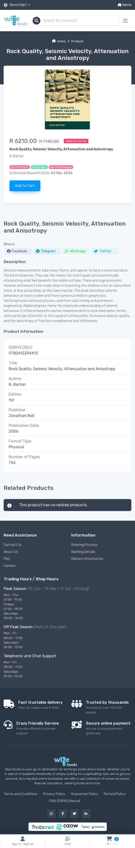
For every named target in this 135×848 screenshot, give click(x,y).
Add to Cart (25, 186)
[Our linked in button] (86, 813)
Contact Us (12, 545)
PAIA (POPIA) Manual (64, 801)
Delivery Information (87, 559)
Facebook (17, 251)
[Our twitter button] (74, 813)
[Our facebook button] (62, 813)
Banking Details (83, 552)
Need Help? (15, 5)
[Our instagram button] (51, 813)
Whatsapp (75, 251)
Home (124, 5)
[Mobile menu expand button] (125, 20)
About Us (11, 552)
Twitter (102, 251)
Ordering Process (84, 545)
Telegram (46, 251)
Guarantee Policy (84, 794)
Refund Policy (115, 794)
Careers (10, 566)
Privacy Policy (54, 794)
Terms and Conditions (20, 794)
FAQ (7, 559)
